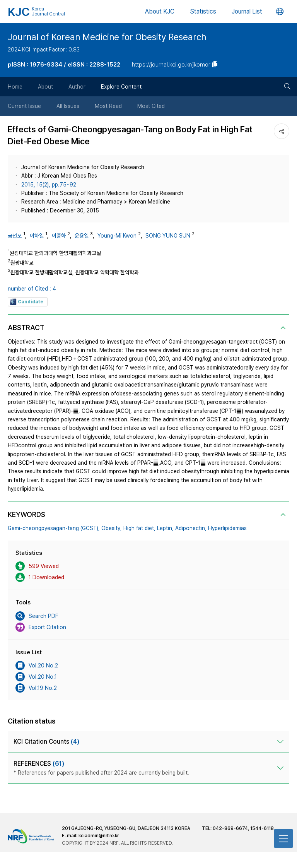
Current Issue (24, 106)
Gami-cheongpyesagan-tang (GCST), (54, 528)
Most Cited (151, 106)
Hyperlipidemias (227, 528)
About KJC (159, 11)
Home (15, 87)
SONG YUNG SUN (167, 236)
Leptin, (165, 528)
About (45, 87)
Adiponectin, (191, 528)
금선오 (15, 236)
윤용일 (82, 236)
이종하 (59, 236)
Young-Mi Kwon (117, 236)
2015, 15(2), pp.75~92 (48, 184)
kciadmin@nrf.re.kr (99, 835)
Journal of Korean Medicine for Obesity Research (107, 37)
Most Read (108, 106)
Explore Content (121, 87)
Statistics (203, 11)
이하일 (37, 236)
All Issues (67, 106)
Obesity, (111, 528)
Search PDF (36, 616)
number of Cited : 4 (32, 289)
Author (76, 87)
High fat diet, (139, 528)
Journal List (247, 11)
